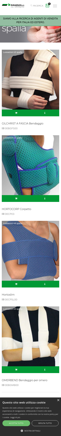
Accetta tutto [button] (16, 423)
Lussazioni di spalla (48, 34)
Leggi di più (15, 417)
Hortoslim (8, 294)
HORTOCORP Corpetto (16, 209)
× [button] (58, 400)
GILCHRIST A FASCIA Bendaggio (22, 123)
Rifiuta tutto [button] (45, 423)
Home (32, 34)
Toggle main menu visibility (55, 5)
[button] (30, 430)
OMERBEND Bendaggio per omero (24, 380)
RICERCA (36, 5)
